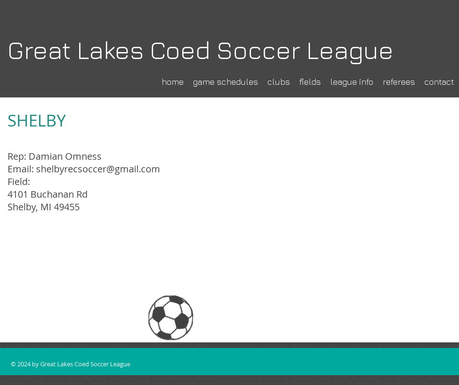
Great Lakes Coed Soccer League (200, 50)
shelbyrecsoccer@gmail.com (98, 169)
